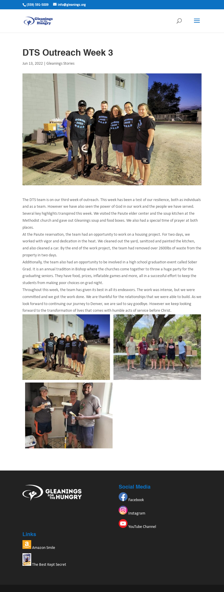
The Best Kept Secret (44, 565)
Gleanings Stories (60, 63)
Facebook (131, 500)
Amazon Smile (38, 548)
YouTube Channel (137, 527)
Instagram (132, 513)
